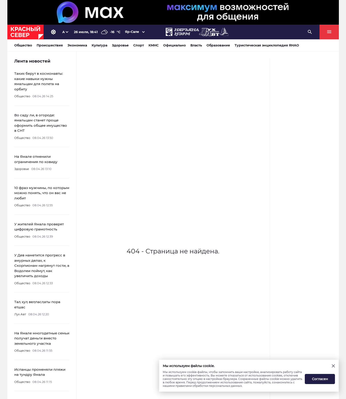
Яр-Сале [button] (132, 32)
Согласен (320, 379)
